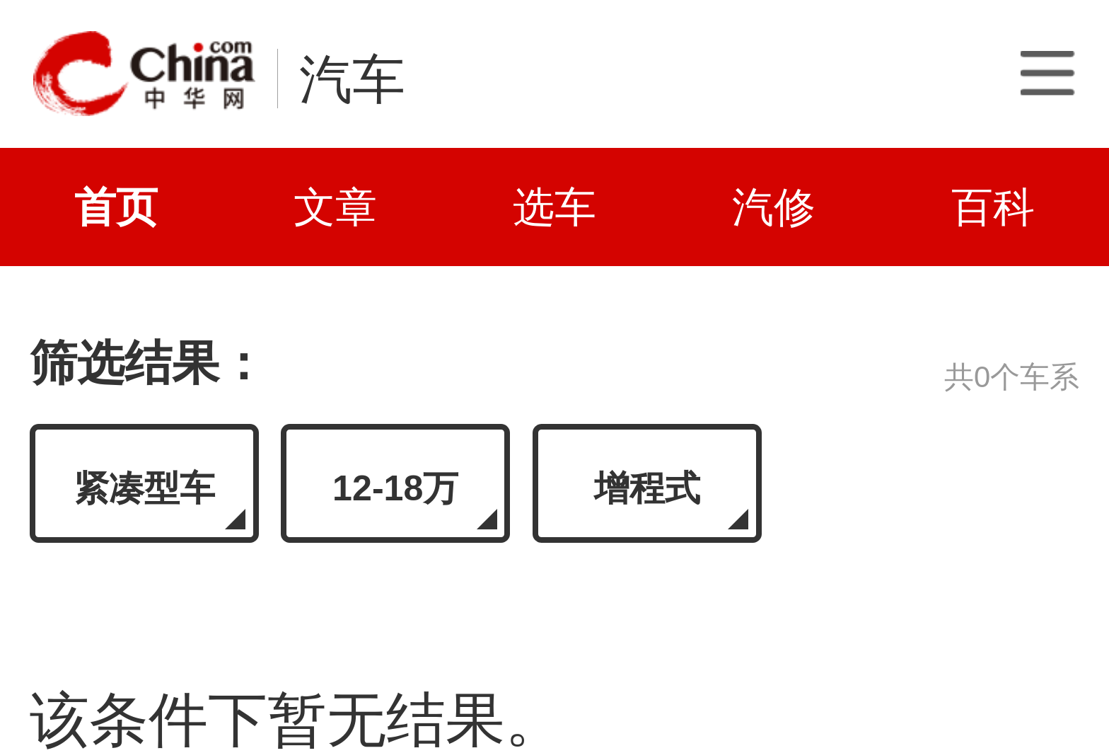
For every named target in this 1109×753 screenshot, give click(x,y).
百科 (993, 207)
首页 (116, 207)
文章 (335, 207)
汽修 (773, 207)
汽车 (352, 79)
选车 (554, 207)
